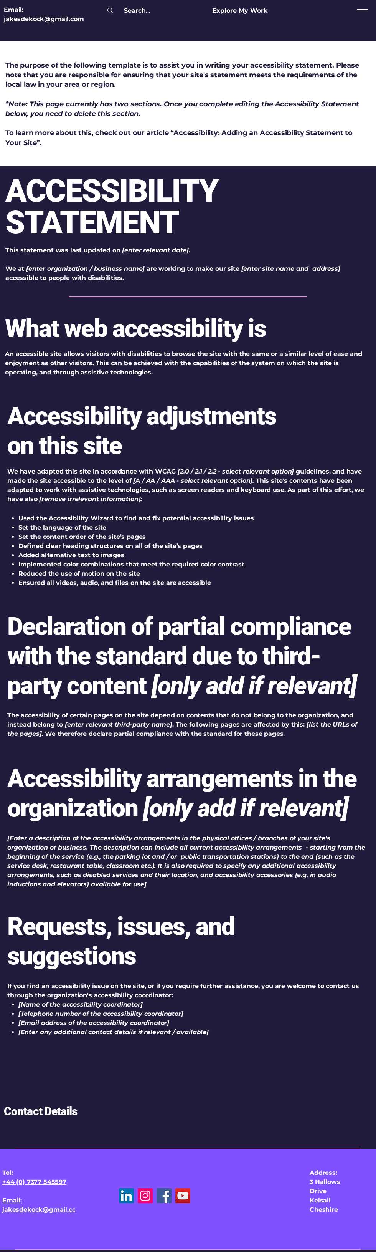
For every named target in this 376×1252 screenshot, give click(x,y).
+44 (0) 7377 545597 (34, 1182)
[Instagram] (145, 1195)
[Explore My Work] (240, 10)
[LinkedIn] (126, 1195)
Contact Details (41, 1111)
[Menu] (361, 11)
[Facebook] (164, 1195)
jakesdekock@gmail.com (44, 19)
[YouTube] (182, 1195)
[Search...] (137, 10)
